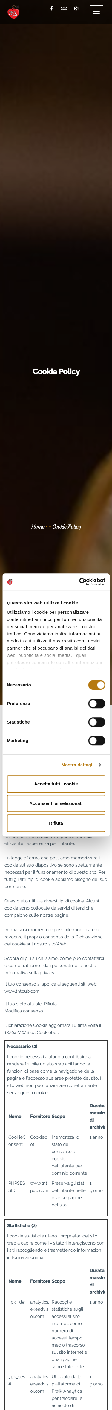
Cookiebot (47, 1032)
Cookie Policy (66, 526)
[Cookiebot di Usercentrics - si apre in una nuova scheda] (79, 582)
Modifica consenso (23, 1011)
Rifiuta (56, 823)
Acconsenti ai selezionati (55, 803)
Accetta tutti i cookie (56, 783)
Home (37, 526)
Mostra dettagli (77, 764)
